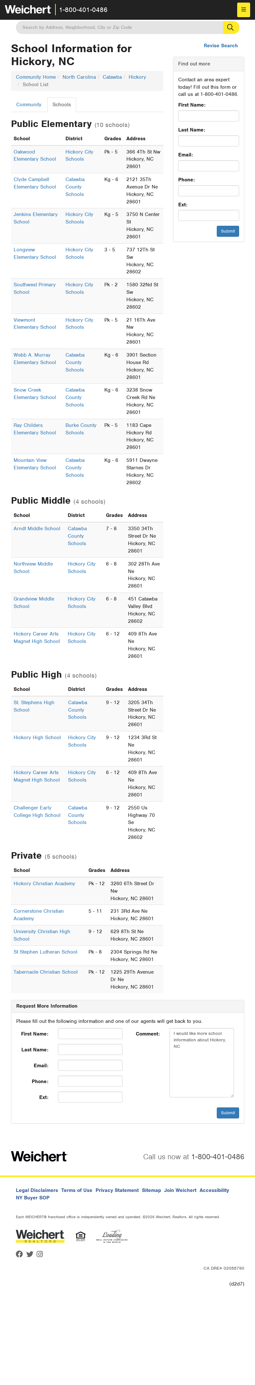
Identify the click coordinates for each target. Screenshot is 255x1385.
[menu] (243, 10)
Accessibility (214, 1190)
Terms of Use (76, 1190)
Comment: (148, 1034)
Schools (61, 104)
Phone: (186, 180)
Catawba (112, 77)
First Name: (191, 105)
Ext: (182, 204)
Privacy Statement (117, 1190)
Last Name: (191, 130)
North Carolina (79, 77)
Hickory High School (37, 737)
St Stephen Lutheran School (45, 952)
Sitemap (151, 1190)
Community (28, 104)
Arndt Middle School (37, 528)
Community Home (36, 77)
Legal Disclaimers (37, 1190)
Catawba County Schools (75, 187)
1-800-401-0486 (83, 10)
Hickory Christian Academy (44, 883)
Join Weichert (180, 1190)
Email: (185, 155)
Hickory (137, 77)
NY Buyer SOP (33, 1198)
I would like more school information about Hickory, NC (201, 1062)
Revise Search (221, 45)
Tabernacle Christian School (46, 972)
